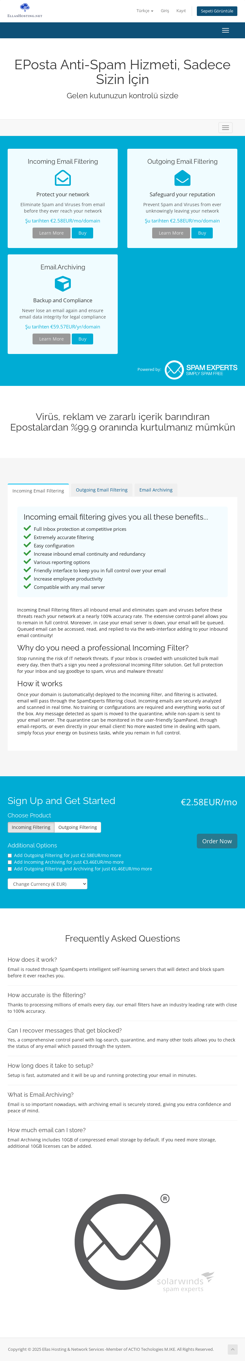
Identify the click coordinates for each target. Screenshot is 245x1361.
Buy (82, 233)
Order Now (217, 841)
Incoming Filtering (31, 827)
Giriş (165, 10)
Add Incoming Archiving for (66, 862)
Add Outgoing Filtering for (64, 855)
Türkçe (145, 10)
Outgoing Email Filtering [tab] (102, 490)
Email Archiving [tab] (156, 490)
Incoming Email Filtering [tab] (38, 491)
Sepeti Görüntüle (217, 11)
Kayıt (181, 10)
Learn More (51, 233)
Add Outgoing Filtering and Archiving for (80, 869)
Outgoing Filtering (77, 827)
